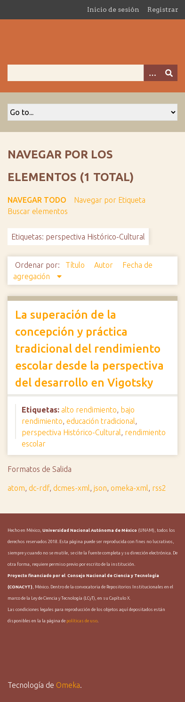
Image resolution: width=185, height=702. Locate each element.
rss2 (159, 488)
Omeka (68, 685)
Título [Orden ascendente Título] (76, 265)
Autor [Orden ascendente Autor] (104, 265)
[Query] (92, 73)
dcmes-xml (71, 488)
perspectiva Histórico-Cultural (71, 432)
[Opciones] (152, 73)
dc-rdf (39, 488)
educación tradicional (100, 421)
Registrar (162, 9)
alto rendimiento (89, 409)
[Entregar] (169, 73)
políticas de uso (81, 621)
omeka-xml (129, 488)
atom (16, 488)
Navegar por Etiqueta (109, 200)
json (100, 488)
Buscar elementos (38, 211)
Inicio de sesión (113, 9)
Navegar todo (37, 200)
